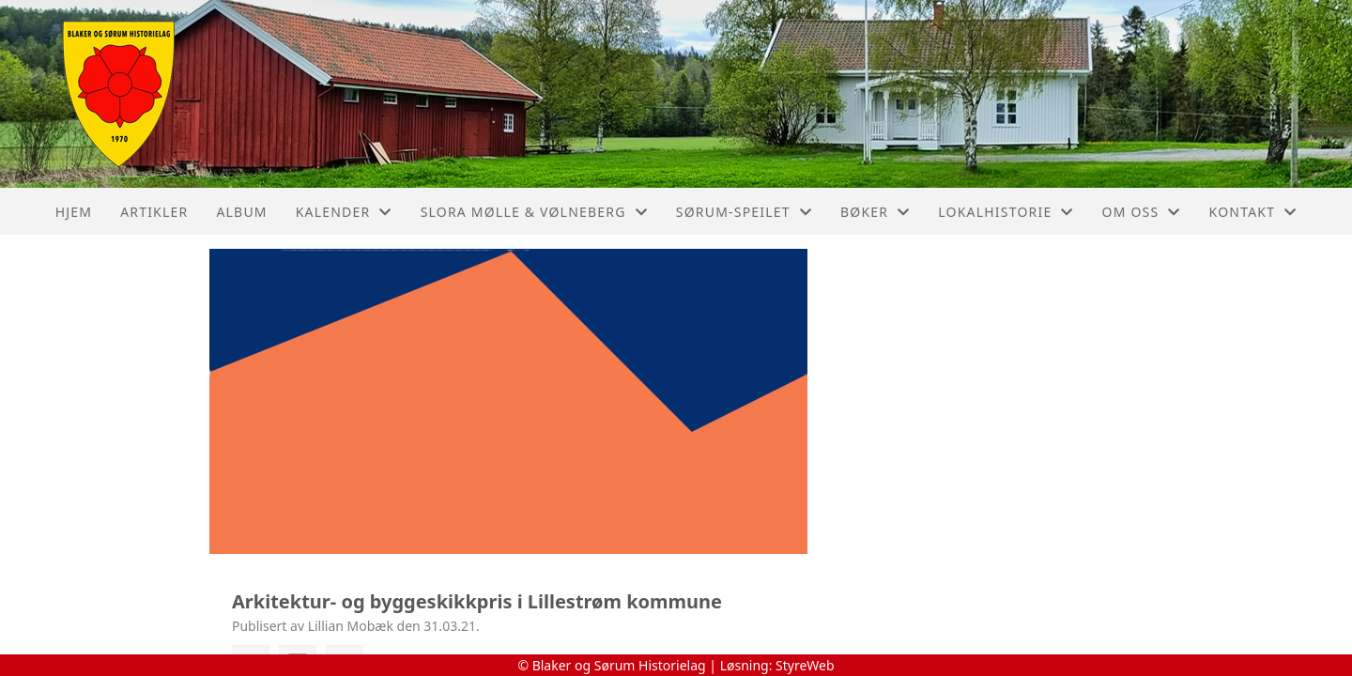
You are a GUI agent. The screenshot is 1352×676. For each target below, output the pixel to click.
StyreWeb (805, 665)
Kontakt (1253, 212)
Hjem (73, 212)
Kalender (344, 212)
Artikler (154, 212)
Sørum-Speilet (744, 212)
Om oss (1141, 212)
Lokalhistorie (1005, 212)
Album (241, 212)
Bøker (875, 212)
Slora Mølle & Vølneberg (534, 212)
